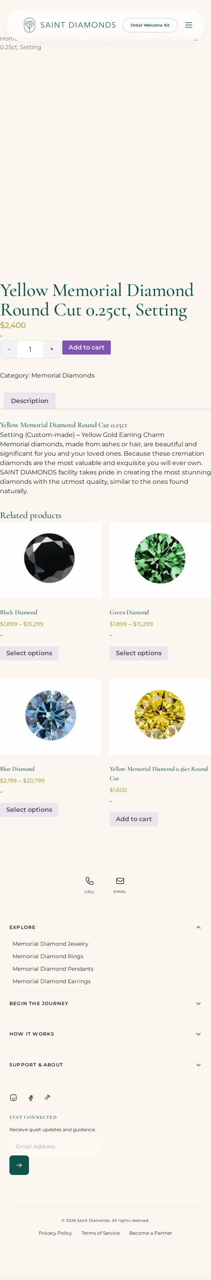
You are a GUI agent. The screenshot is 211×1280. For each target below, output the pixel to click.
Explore (105, 927)
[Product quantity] (30, 349)
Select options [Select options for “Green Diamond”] (139, 653)
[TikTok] (48, 1098)
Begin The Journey (105, 1003)
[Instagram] (13, 1098)
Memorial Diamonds (63, 375)
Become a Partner (150, 1233)
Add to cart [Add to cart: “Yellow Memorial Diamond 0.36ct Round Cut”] (134, 819)
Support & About (105, 1065)
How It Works (105, 1034)
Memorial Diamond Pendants (53, 968)
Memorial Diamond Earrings (52, 981)
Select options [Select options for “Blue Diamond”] (29, 809)
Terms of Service (100, 1233)
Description (30, 401)
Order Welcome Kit (150, 25)
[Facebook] (30, 1098)
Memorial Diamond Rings (48, 956)
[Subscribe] (19, 1165)
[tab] (29, 401)
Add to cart (87, 347)
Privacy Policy (55, 1233)
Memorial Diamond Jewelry (50, 943)
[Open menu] (188, 25)
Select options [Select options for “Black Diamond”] (29, 653)
